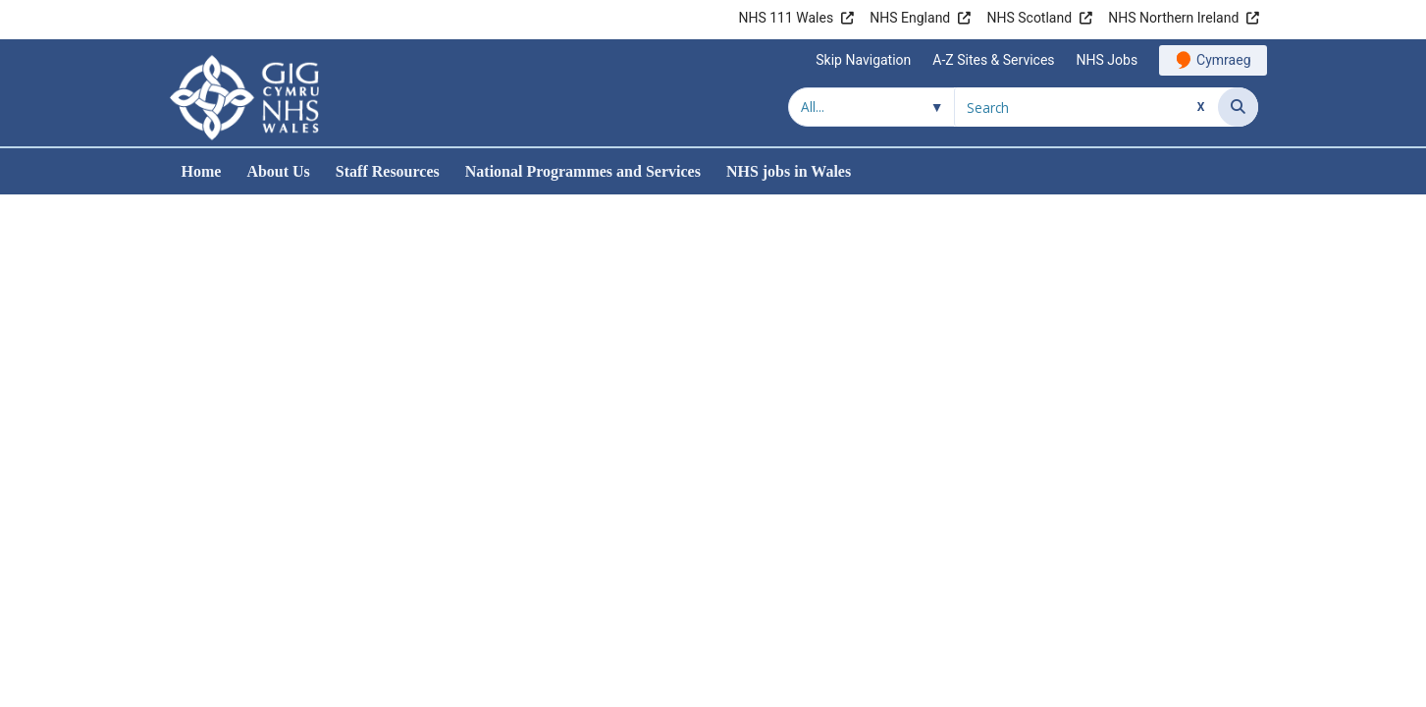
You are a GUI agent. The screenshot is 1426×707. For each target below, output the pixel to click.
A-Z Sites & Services (993, 60)
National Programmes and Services (583, 171)
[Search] (1238, 107)
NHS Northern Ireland (1173, 18)
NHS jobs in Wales (788, 171)
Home (202, 171)
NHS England (910, 18)
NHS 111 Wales (785, 18)
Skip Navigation (863, 60)
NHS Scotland (1029, 18)
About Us (277, 171)
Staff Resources (388, 171)
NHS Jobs (1107, 60)
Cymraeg (1223, 60)
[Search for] (1086, 107)
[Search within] (871, 107)
